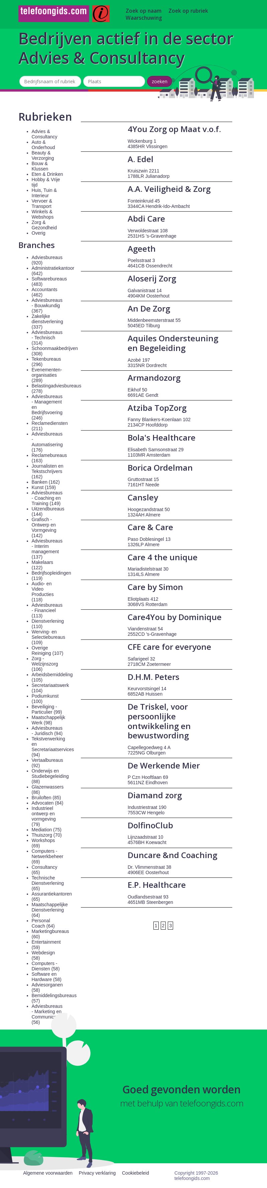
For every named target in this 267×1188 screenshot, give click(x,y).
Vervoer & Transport (42, 203)
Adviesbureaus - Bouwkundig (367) (47, 306)
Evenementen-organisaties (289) (47, 375)
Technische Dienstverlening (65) (48, 883)
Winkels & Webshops (43, 214)
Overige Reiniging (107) (47, 650)
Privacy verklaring (97, 1173)
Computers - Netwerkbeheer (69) (47, 856)
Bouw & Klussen (40, 166)
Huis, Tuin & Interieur (44, 193)
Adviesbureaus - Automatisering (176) (47, 442)
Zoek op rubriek (188, 10)
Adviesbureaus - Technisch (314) (47, 338)
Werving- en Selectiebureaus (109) (48, 637)
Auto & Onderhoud (43, 144)
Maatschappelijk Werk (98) (48, 720)
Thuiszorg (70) (47, 835)
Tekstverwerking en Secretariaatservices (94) (53, 746)
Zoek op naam (143, 10)
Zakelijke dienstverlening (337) (47, 322)
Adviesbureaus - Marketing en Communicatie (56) (47, 1014)
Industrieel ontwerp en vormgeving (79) (44, 816)
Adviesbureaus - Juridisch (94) (47, 730)
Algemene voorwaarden (48, 1173)
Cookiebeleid (135, 1173)
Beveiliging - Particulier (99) (47, 709)
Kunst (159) (44, 487)
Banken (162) (46, 482)
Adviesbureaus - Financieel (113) (47, 610)
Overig (38, 233)
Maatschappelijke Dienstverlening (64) (50, 910)
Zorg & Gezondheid (44, 225)
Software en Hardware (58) (46, 976)
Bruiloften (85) (46, 797)
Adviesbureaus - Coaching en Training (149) (47, 498)
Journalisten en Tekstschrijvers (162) (47, 471)
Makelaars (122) (42, 565)
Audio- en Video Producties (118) (43, 591)
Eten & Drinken (47, 174)
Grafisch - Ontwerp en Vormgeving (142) (44, 527)
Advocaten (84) (47, 803)
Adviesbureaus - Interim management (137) (47, 549)
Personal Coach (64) (43, 923)
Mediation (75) (47, 829)
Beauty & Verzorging (43, 155)
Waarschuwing (144, 17)
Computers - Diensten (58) (46, 966)
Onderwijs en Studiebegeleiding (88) (50, 776)
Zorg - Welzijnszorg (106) (45, 664)
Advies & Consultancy (44, 134)
